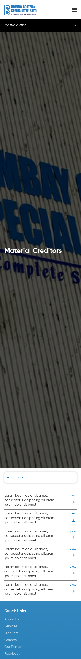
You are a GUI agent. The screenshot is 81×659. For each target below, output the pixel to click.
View (73, 495)
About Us (11, 619)
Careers (10, 640)
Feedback (12, 654)
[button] (74, 10)
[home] (24, 10)
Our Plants (12, 647)
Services (10, 626)
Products (11, 633)
